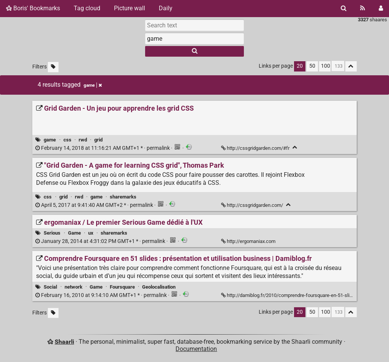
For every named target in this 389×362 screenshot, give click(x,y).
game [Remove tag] (93, 85)
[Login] (381, 8)
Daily (165, 8)
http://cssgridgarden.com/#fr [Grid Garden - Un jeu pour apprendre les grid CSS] (256, 148)
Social (50, 287)
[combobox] (194, 38)
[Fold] (295, 147)
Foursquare (122, 287)
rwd (83, 140)
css (67, 140)
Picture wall (129, 8)
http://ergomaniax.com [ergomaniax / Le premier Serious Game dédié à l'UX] (249, 241)
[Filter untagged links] (53, 67)
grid (98, 140)
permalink (103, 148)
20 (300, 66)
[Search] (344, 8)
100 (325, 66)
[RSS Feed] (362, 8)
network (73, 287)
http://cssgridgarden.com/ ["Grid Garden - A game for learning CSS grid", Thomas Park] (252, 205)
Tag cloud (87, 8)
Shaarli (64, 341)
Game (74, 233)
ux (90, 233)
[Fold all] (351, 66)
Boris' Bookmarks (33, 8)
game (50, 140)
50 (312, 66)
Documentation (196, 348)
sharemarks (123, 197)
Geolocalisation (159, 287)
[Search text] (194, 25)
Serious (52, 233)
